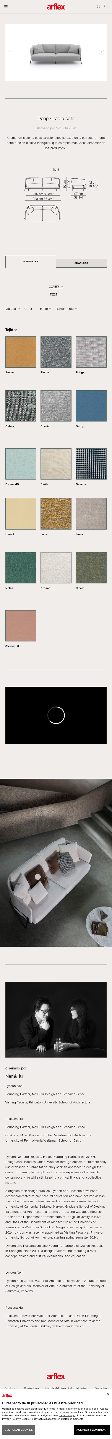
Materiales (30, 261)
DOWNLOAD (81, 263)
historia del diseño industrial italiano (66, 1388)
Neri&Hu (62, 128)
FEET (53, 294)
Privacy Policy (10, 1419)
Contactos (101, 1388)
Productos (11, 1388)
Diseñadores (31, 1388)
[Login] (98, 6)
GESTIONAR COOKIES (19, 1429)
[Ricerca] (106, 6)
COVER (54, 286)
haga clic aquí (67, 1415)
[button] (101, 52)
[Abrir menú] (6, 6)
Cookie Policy (30, 1419)
